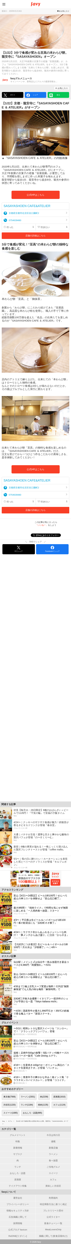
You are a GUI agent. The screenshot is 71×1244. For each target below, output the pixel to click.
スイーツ (53, 1173)
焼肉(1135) (43, 1105)
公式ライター (53, 1217)
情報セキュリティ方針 (18, 1210)
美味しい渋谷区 (53, 1186)
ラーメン (53, 1154)
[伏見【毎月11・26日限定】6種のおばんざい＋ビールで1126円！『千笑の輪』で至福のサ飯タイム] (35, 813)
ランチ (17, 1167)
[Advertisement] (35, 679)
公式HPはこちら (35, 194)
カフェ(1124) (59, 1105)
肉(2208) (44, 1097)
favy (3, 1121)
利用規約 (53, 1198)
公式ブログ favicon (17, 1229)
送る (54, 95)
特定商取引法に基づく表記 (53, 1204)
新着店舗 (53, 1147)
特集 (17, 1141)
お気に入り (61, 88)
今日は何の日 (53, 1135)
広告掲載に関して (18, 1217)
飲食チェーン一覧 (53, 1223)
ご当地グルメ (53, 1167)
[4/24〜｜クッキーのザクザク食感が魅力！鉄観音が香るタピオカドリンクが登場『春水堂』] (35, 825)
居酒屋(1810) (59, 1097)
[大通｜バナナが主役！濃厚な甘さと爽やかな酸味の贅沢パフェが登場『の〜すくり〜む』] (35, 838)
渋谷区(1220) (9, 1105)
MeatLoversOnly (53, 1229)
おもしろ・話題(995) (32, 1113)
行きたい (52, 227)
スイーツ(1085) (10, 1113)
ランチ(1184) (27, 1105)
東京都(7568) (9, 1097)
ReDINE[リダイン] (17, 1236)
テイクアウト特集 (18, 1186)
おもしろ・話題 (17, 1173)
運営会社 (17, 1198)
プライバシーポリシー (18, 1204)
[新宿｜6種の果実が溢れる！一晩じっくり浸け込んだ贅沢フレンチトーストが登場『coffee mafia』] (35, 850)
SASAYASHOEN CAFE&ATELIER (27, 206)
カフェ (10, 1121)
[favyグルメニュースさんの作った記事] (35, 80)
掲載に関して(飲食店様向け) (53, 1236)
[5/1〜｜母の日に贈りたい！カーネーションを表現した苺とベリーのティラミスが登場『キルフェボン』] (35, 863)
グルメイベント (17, 1135)
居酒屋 (17, 1179)
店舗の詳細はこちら (35, 235)
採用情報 (17, 1223)
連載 (53, 1141)
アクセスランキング (12, 889)
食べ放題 (53, 1160)
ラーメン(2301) (28, 1097)
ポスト (9, 95)
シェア (32, 95)
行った (19, 227)
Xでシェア (19, 549)
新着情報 (17, 1147)
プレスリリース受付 (53, 1210)
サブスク (17, 1154)
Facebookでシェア (52, 549)
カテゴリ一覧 (9, 1129)
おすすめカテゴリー (12, 1089)
